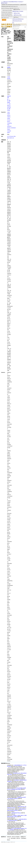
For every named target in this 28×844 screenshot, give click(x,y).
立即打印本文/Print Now (17, 20)
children (8, 116)
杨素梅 (8, 67)
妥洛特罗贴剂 (9, 107)
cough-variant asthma (8, 114)
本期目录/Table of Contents (17, 11)
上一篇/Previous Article (16, 15)
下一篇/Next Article (16, 13)
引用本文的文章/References (17, 19)
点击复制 (4, 19)
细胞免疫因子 (8, 102)
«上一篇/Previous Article (6, 1)
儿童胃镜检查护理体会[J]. (16, 812)
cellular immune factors (8, 120)
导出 (13, 22)
